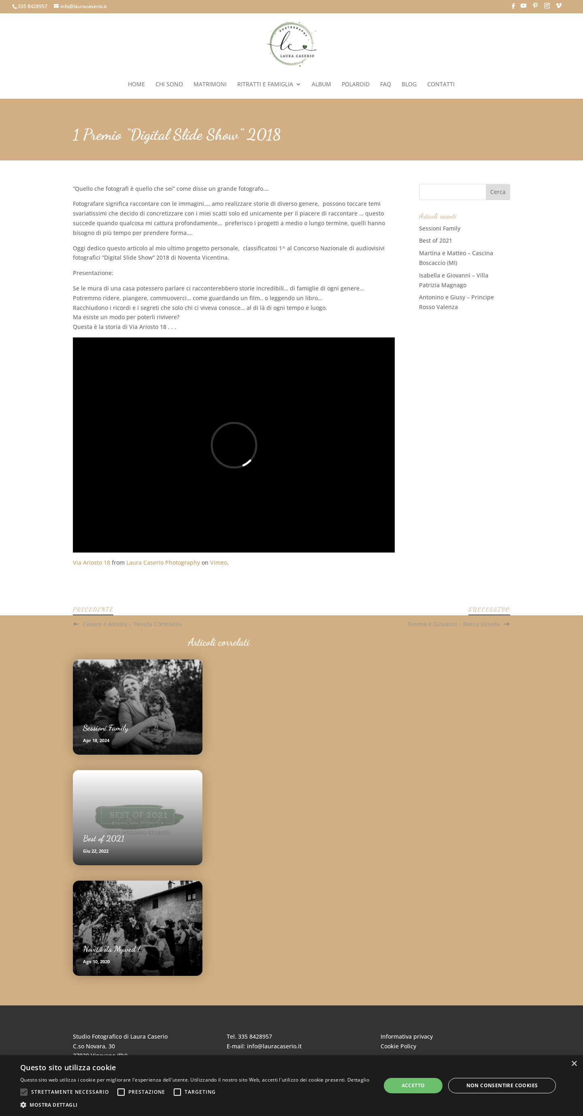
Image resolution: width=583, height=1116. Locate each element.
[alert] (291, 1085)
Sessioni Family (439, 228)
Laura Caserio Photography (163, 562)
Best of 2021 (435, 240)
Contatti (441, 84)
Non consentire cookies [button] (502, 1085)
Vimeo (218, 562)
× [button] (574, 1064)
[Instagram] (547, 8)
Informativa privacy (407, 1036)
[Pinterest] (535, 8)
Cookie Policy (398, 1046)
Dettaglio (358, 1079)
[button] (194, 1105)
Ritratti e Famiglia (265, 84)
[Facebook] (513, 8)
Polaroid (356, 84)
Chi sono (169, 84)
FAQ (385, 84)
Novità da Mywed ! (111, 949)
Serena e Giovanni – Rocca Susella (454, 624)
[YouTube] (523, 8)
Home (136, 84)
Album (321, 84)
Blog (409, 84)
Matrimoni (210, 84)
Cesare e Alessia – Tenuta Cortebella (132, 624)
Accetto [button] (413, 1085)
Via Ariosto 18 (91, 562)
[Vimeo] (559, 8)
